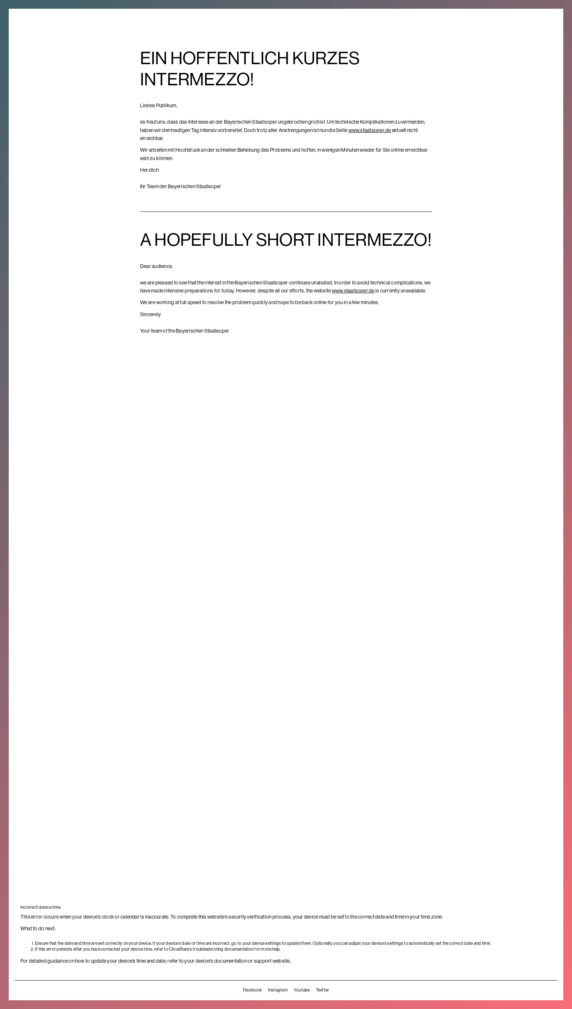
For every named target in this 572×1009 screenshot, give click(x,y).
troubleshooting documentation (223, 949)
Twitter (322, 990)
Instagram (278, 990)
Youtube (302, 990)
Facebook (252, 990)
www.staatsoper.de (369, 130)
